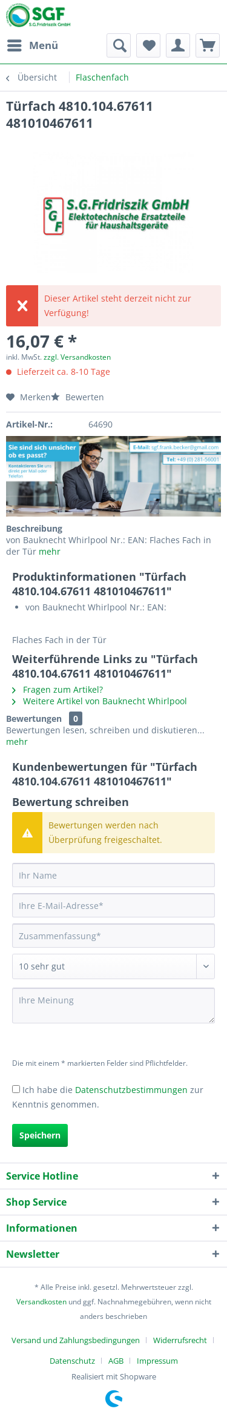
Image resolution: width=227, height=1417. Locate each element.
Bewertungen (34, 718)
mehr (48, 551)
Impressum (157, 1360)
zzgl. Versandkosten (77, 357)
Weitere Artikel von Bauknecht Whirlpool (99, 701)
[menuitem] (32, 45)
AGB (115, 1360)
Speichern (40, 1135)
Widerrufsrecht (180, 1340)
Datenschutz (72, 1360)
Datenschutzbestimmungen (131, 1089)
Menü (32, 44)
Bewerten (77, 397)
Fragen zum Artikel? (57, 689)
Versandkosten (41, 1301)
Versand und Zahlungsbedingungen (76, 1340)
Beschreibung (34, 528)
